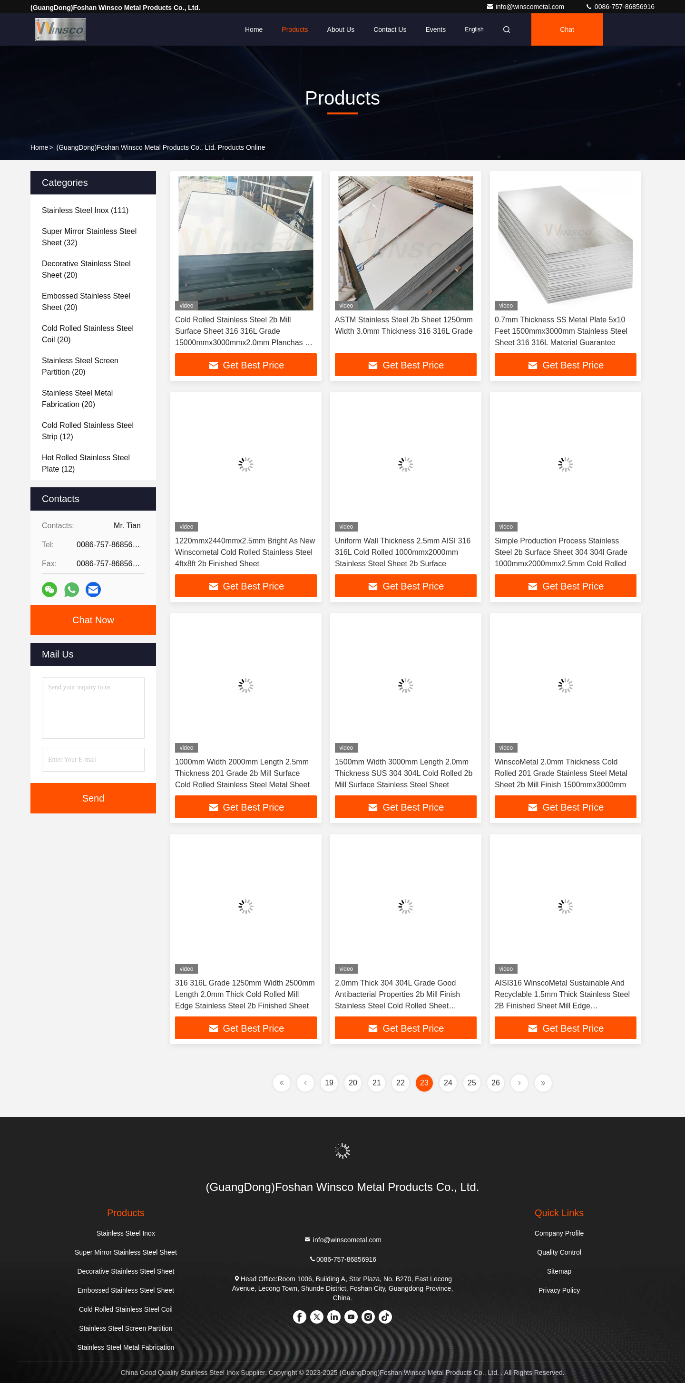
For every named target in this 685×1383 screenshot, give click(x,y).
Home (254, 29)
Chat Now (93, 620)
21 (376, 1083)
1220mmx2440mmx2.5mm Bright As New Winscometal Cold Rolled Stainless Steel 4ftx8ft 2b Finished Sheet (245, 552)
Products (295, 29)
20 (353, 1083)
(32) (89, 237)
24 (448, 1083)
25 (472, 1083)
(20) (86, 269)
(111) (85, 210)
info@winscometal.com (526, 6)
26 (495, 1083)
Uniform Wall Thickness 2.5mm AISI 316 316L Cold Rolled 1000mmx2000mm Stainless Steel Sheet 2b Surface (402, 552)
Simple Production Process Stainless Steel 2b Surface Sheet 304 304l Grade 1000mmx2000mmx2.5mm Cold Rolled (561, 552)
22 (400, 1083)
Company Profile (559, 1233)
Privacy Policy (559, 1290)
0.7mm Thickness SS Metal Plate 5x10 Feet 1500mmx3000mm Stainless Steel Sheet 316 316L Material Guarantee (561, 331)
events (435, 29)
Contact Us (389, 29)
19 (329, 1083)
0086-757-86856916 (620, 6)
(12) (88, 431)
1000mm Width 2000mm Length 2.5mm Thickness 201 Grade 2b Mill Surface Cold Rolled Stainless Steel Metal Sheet (242, 773)
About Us (341, 29)
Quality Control (559, 1252)
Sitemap (559, 1271)
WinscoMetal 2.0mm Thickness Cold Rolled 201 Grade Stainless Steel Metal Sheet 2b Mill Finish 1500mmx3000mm (561, 773)
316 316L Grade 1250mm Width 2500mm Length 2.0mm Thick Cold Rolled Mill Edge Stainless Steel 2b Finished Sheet (245, 994)
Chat (567, 29)
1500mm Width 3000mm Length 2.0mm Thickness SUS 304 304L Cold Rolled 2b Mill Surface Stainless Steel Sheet (403, 773)
